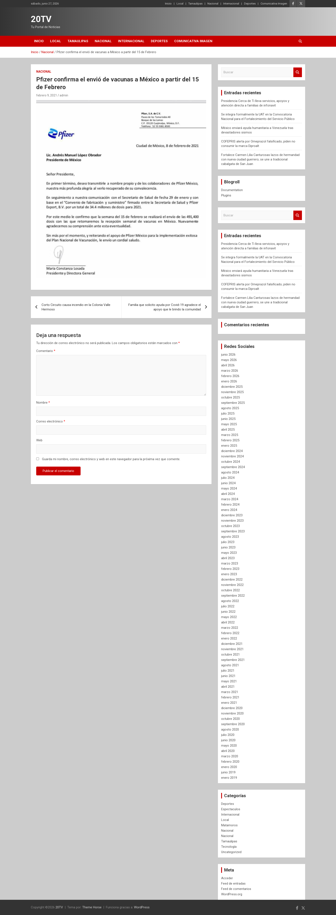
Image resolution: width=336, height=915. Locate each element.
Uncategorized (231, 852)
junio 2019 (228, 772)
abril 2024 (228, 494)
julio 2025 (227, 413)
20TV (41, 19)
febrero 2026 (230, 376)
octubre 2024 (230, 462)
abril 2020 (228, 751)
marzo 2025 (229, 435)
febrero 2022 (230, 633)
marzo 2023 (229, 563)
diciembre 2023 (232, 515)
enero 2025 (229, 446)
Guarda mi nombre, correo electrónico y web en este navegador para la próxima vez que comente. (111, 459)
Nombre (43, 402)
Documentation (232, 190)
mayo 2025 (229, 424)
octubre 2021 (230, 654)
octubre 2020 (230, 719)
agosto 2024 (230, 472)
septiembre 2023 (233, 531)
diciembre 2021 (232, 644)
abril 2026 (228, 365)
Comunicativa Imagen (274, 3)
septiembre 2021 (233, 660)
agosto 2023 (230, 537)
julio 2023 (227, 542)
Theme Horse (92, 907)
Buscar (297, 72)
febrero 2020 (230, 762)
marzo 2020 (229, 756)
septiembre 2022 (233, 596)
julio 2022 (227, 606)
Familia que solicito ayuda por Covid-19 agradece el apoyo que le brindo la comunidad (164, 307)
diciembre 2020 (232, 708)
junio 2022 (228, 612)
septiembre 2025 (233, 403)
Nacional (212, 3)
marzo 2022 (229, 628)
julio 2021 (227, 670)
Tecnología (229, 847)
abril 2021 (228, 687)
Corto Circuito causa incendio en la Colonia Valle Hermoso (76, 307)
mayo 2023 (229, 553)
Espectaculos (230, 809)
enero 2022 (229, 638)
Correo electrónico (50, 421)
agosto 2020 (230, 729)
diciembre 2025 (232, 387)
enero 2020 (229, 767)
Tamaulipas (195, 3)
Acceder (227, 878)
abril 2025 (228, 429)
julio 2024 (227, 478)
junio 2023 (228, 547)
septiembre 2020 (233, 724)
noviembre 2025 (232, 392)
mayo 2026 (229, 360)
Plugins (226, 195)
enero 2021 (229, 703)
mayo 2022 (229, 617)
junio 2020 (228, 740)
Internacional (231, 3)
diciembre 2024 (232, 451)
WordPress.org (231, 894)
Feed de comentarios (236, 889)
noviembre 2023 (232, 521)
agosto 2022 (230, 601)
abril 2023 (228, 558)
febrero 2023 (230, 569)
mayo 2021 (229, 681)
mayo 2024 (229, 488)
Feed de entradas (233, 883)
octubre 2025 (230, 397)
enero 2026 (229, 381)
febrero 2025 (230, 440)
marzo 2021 (229, 692)
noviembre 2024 (232, 456)
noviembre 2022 (232, 585)
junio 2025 (228, 419)
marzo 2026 (229, 371)
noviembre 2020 (232, 713)
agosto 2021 (230, 665)
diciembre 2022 (232, 579)
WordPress (142, 907)
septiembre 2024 (233, 467)
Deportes (250, 3)
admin (64, 95)
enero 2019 (229, 778)
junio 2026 (228, 354)
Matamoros (229, 825)
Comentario (45, 351)
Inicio (168, 3)
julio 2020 (227, 735)
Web (39, 440)
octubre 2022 (230, 590)
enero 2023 (229, 574)
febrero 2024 (230, 504)
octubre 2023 (230, 526)
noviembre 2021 (232, 649)
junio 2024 (228, 483)
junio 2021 (228, 676)
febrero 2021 (230, 697)
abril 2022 (228, 622)
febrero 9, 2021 (46, 95)
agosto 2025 (230, 408)
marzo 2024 (229, 499)
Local (180, 3)
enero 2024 (229, 510)
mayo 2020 (229, 745)
